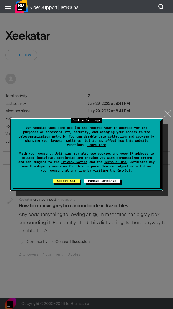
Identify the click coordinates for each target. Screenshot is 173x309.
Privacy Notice (74, 162)
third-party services (48, 166)
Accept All (66, 181)
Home (21, 7)
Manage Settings (102, 181)
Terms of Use (115, 162)
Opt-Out (123, 171)
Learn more (96, 145)
